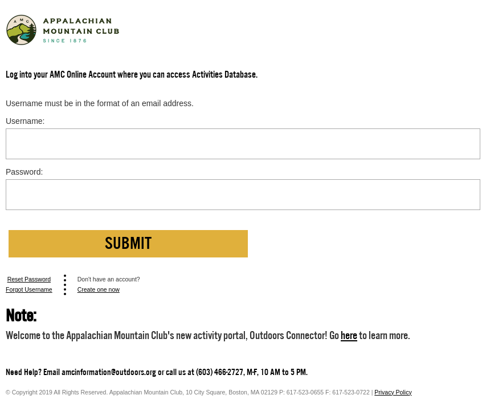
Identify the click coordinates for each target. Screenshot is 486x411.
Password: (24, 172)
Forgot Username (29, 289)
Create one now (98, 289)
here (349, 335)
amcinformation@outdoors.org (109, 372)
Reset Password (29, 279)
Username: (25, 121)
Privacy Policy (392, 392)
